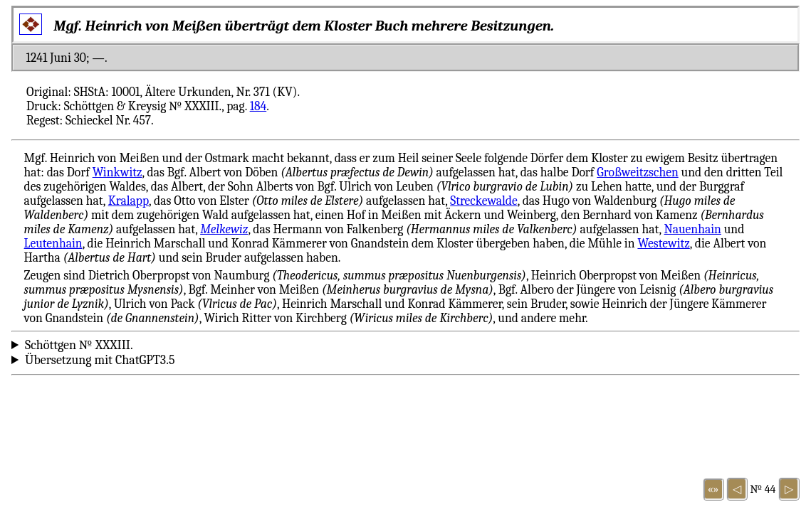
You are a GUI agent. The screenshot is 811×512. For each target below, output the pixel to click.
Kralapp (128, 200)
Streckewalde (484, 200)
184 (258, 106)
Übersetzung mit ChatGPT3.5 (99, 360)
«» (713, 489)
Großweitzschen (638, 172)
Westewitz (663, 243)
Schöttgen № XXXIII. (79, 345)
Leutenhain (53, 243)
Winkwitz (117, 172)
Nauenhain (692, 229)
